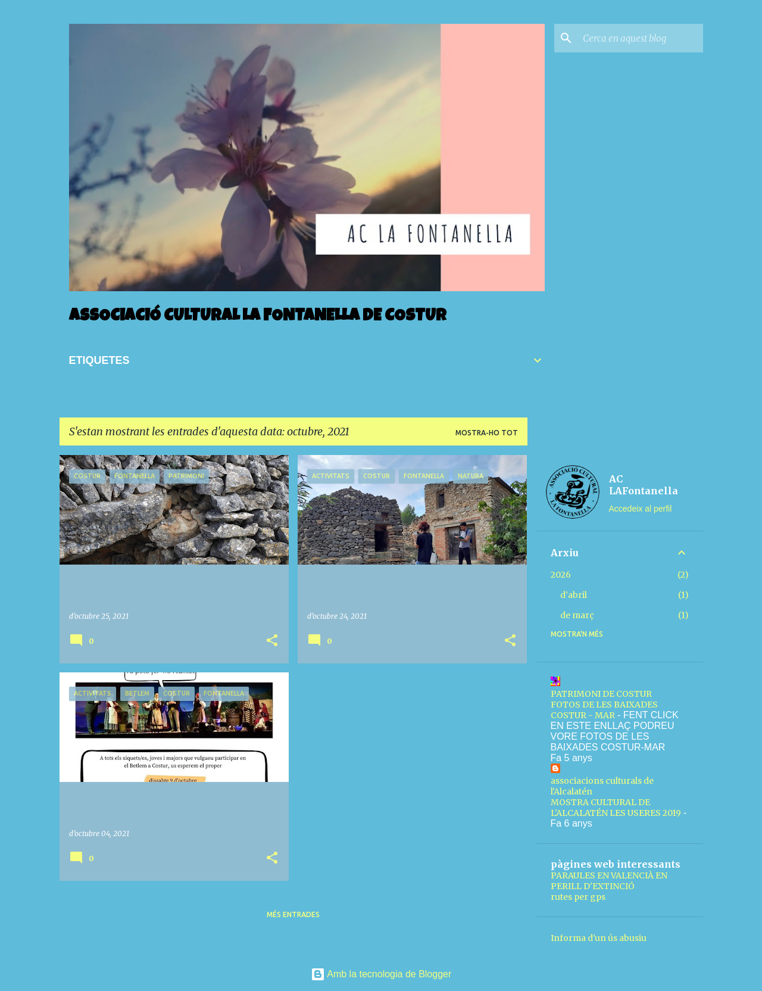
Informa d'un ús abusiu (599, 938)
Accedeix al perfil (640, 508)
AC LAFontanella (643, 485)
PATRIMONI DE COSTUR (601, 693)
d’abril (573, 595)
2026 (561, 574)
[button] (272, 641)
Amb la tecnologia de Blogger (381, 974)
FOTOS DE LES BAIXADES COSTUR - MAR (604, 710)
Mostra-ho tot (486, 433)
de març (577, 615)
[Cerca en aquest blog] (640, 38)
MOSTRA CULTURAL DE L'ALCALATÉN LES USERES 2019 (616, 807)
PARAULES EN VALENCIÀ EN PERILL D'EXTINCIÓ (609, 881)
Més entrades (293, 914)
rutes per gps (578, 897)
